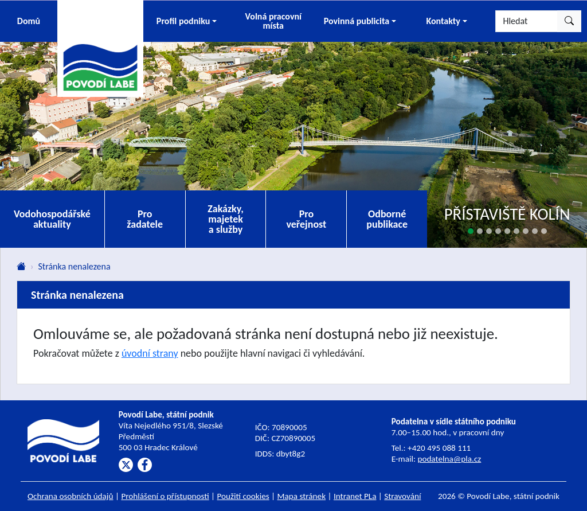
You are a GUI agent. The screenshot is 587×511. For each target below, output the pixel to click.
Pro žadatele (145, 219)
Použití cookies (243, 496)
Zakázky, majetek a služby (226, 219)
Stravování (402, 496)
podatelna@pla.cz (449, 459)
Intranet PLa (355, 496)
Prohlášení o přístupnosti (165, 496)
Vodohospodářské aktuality (52, 219)
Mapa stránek (301, 496)
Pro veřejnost (306, 219)
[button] (186, 21)
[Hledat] (526, 21)
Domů (28, 20)
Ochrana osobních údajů (71, 496)
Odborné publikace (387, 219)
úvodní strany (150, 353)
